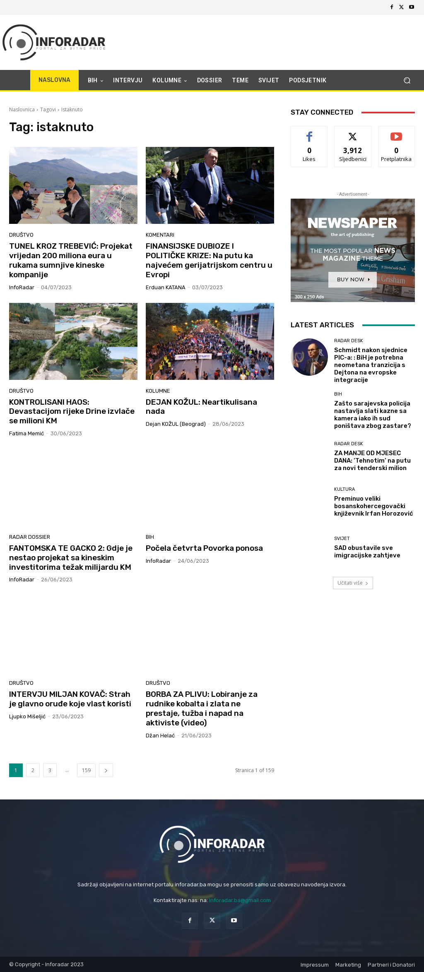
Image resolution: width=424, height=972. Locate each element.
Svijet (342, 538)
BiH (150, 537)
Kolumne (158, 391)
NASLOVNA (54, 80)
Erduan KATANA (166, 287)
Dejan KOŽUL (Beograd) (176, 424)
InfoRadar (21, 287)
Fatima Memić (26, 433)
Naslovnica (22, 109)
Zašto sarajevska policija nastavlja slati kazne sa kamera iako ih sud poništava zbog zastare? (372, 415)
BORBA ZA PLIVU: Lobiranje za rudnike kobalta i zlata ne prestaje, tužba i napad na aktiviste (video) (202, 708)
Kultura (344, 489)
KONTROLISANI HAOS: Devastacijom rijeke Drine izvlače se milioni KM (72, 411)
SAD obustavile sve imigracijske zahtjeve (367, 551)
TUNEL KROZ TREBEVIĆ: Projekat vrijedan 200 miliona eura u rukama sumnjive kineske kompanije (70, 260)
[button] (407, 80)
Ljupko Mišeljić (27, 716)
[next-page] (106, 770)
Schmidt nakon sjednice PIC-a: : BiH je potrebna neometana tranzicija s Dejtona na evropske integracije (370, 365)
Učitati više (353, 582)
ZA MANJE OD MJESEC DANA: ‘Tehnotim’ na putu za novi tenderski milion (372, 460)
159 (86, 770)
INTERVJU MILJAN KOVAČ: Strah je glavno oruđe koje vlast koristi (70, 698)
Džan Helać (160, 735)
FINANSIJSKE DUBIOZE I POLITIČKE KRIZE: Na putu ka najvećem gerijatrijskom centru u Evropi (209, 260)
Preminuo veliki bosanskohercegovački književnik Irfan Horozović (373, 506)
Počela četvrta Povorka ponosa (204, 548)
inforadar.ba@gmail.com (240, 900)
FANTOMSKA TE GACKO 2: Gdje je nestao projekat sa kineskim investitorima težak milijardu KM (70, 557)
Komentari (160, 235)
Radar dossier (29, 537)
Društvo (21, 235)
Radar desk (348, 340)
